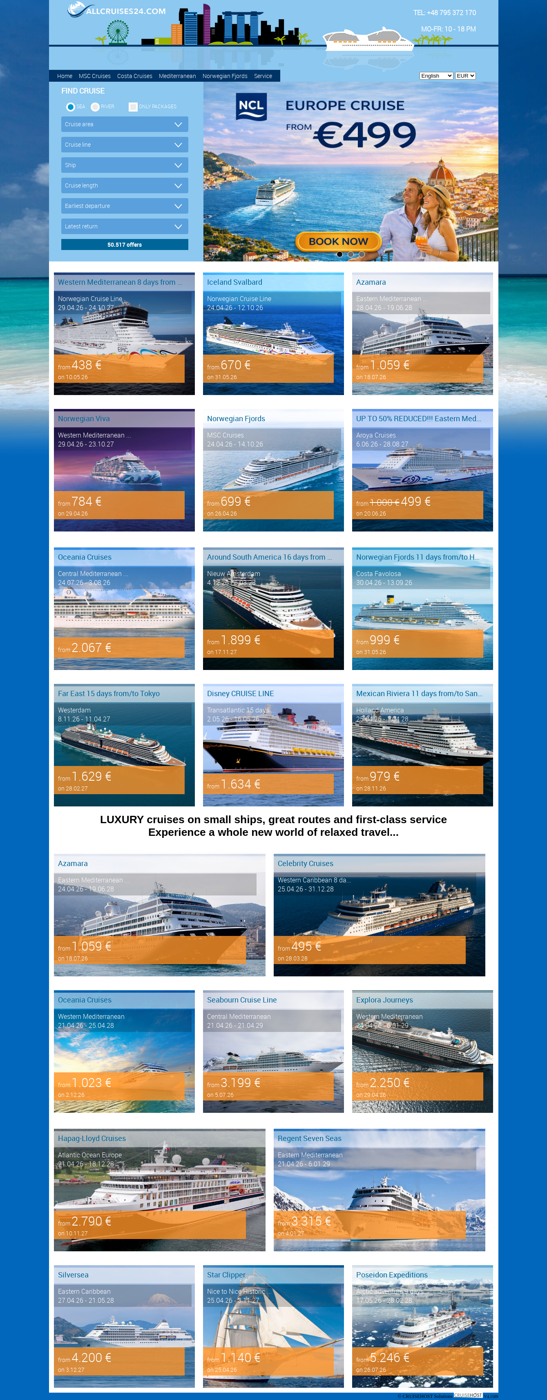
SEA (80, 106)
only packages (157, 106)
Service (263, 76)
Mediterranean (177, 76)
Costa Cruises (134, 76)
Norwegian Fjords (225, 76)
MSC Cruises (95, 76)
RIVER (107, 106)
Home (64, 76)
